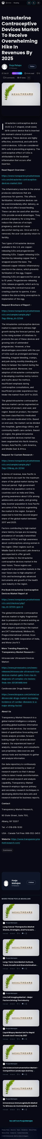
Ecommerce (7, 850)
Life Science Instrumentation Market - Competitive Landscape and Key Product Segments (20, 1071)
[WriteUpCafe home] (3, 2)
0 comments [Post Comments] (9, 78)
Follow (32, 66)
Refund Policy (33, 1130)
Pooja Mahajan (15, 65)
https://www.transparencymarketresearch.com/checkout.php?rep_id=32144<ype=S (21, 603)
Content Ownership (22, 1133)
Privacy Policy (5, 1130)
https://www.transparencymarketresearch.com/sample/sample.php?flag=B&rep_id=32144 (21, 315)
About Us (13, 1130)
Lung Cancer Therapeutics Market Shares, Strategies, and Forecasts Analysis (18, 930)
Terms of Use (5, 1133)
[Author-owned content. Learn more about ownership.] (16, 73)
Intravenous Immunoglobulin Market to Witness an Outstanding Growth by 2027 (20, 1106)
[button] (29, 78)
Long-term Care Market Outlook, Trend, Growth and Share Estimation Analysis (19, 965)
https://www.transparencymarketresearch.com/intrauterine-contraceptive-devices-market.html (21, 179)
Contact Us (13, 1133)
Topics (18, 1130)
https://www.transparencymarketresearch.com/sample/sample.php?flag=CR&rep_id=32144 (21, 464)
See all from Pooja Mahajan (21, 1121)
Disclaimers (24, 1130)
